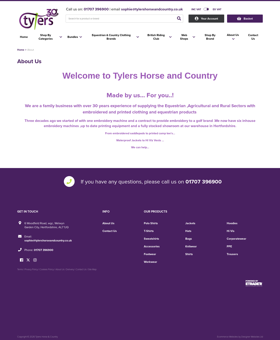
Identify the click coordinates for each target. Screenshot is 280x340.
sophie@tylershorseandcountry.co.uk (152, 9)
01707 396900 (96, 9)
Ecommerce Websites (227, 336)
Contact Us (109, 231)
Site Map (92, 269)
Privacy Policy (31, 269)
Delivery (70, 269)
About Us (108, 223)
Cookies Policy (46, 269)
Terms (20, 269)
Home (20, 50)
